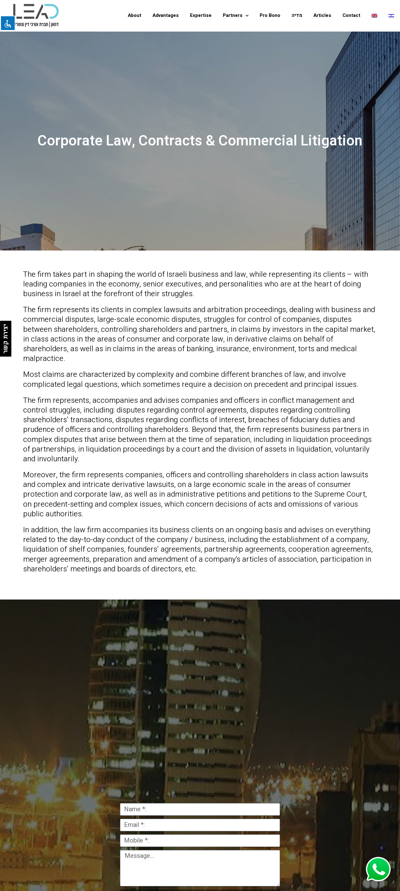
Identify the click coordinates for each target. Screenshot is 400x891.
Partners (235, 16)
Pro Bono (270, 15)
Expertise (201, 15)
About (134, 15)
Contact (351, 15)
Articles (322, 15)
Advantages (165, 15)
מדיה (297, 15)
